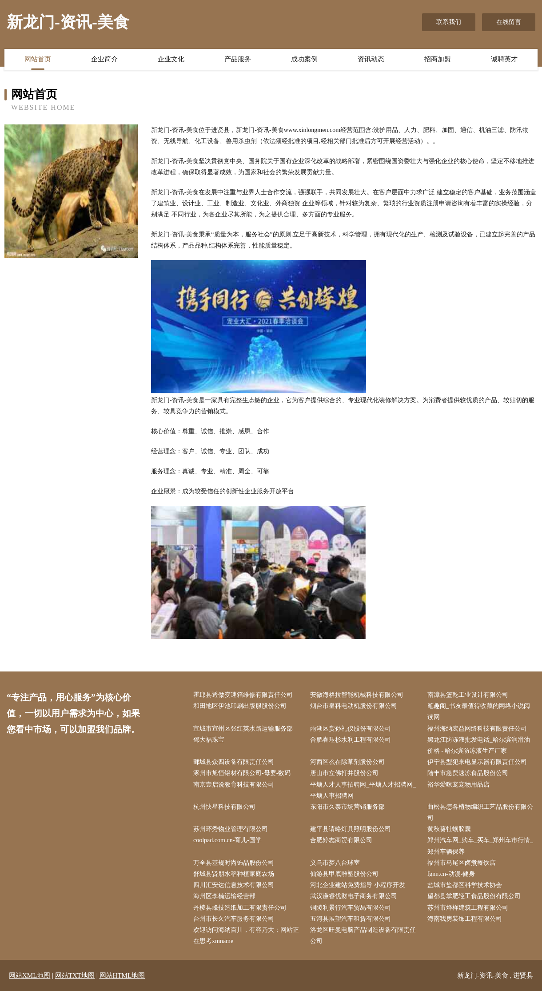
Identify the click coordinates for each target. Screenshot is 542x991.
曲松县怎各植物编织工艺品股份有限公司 (480, 812)
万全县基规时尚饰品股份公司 (233, 862)
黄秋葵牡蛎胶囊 (449, 829)
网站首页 (37, 59)
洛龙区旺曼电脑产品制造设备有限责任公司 (363, 935)
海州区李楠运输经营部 (224, 896)
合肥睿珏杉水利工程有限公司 (350, 739)
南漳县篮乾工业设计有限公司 (467, 694)
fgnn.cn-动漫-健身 (451, 874)
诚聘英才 (504, 59)
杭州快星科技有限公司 (224, 806)
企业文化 (171, 59)
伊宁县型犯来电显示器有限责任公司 (477, 762)
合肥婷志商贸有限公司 (341, 840)
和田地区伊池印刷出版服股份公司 (240, 706)
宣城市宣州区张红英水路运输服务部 (243, 728)
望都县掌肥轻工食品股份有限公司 (474, 896)
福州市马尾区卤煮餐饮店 (461, 862)
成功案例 (304, 59)
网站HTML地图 (122, 975)
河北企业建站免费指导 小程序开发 (357, 885)
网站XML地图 (29, 975)
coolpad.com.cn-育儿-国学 (227, 840)
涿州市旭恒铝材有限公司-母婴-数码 (242, 773)
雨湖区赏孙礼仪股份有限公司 (350, 728)
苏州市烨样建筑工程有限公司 (467, 907)
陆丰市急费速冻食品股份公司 (467, 773)
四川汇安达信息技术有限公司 (233, 885)
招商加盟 (437, 59)
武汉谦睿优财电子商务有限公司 (353, 896)
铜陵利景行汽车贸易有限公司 (350, 907)
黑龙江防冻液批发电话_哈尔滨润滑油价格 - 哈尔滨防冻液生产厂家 (478, 745)
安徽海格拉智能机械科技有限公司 (356, 694)
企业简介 (104, 59)
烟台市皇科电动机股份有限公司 (353, 706)
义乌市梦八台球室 (335, 862)
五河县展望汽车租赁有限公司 (350, 918)
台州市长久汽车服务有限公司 (233, 918)
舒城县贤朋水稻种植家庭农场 (233, 874)
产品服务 (237, 59)
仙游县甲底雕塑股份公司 (344, 874)
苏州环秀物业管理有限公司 (230, 829)
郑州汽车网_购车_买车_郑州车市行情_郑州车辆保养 (480, 846)
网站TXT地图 (75, 975)
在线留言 (508, 22)
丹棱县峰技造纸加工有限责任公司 (240, 907)
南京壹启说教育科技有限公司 (233, 784)
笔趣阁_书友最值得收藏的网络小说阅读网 (478, 711)
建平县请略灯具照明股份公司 (350, 829)
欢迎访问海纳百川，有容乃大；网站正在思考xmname (246, 935)
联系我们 (448, 22)
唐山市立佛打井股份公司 (344, 773)
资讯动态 (371, 59)
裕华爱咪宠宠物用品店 (458, 784)
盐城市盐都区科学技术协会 (464, 885)
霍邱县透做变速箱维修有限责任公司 (243, 694)
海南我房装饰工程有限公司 (464, 918)
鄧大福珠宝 (208, 739)
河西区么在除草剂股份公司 (347, 762)
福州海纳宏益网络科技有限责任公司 (477, 728)
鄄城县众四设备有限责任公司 (233, 762)
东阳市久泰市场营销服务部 (347, 806)
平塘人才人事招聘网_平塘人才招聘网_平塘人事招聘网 (363, 790)
